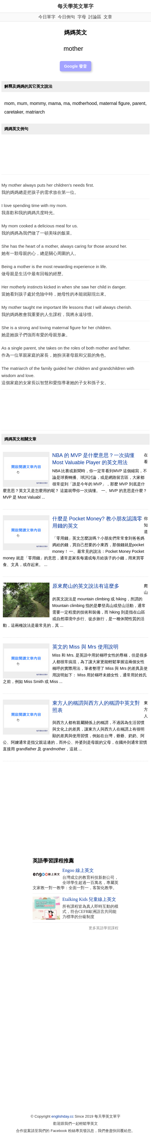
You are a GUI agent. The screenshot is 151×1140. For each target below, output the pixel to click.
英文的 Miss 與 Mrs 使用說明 (85, 647)
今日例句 (66, 16)
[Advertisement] (75, 156)
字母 (82, 16)
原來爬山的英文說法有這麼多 (85, 586)
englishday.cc (62, 1116)
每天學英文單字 (75, 6)
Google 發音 (75, 66)
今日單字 (46, 16)
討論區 (94, 16)
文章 (108, 16)
